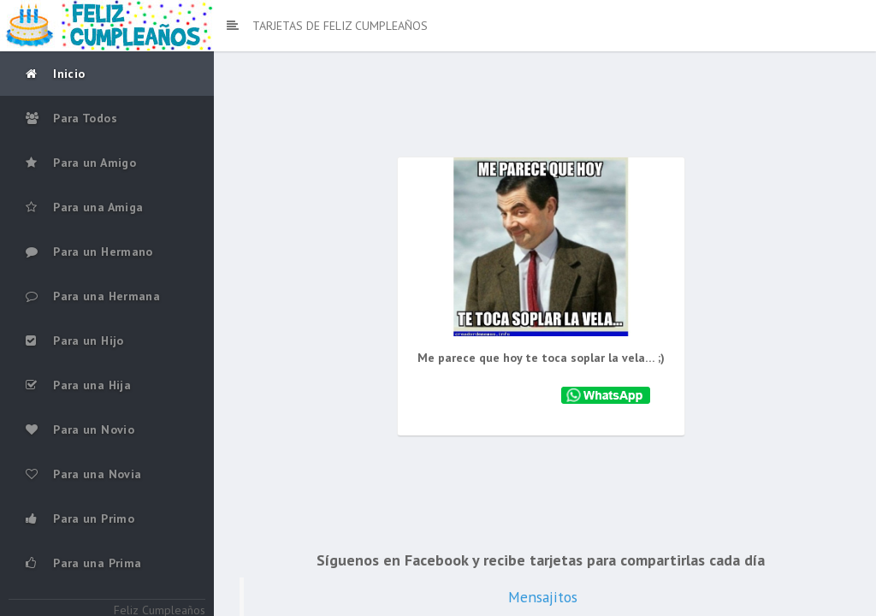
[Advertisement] (545, 111)
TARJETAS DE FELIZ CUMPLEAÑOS (327, 25)
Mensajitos (547, 596)
